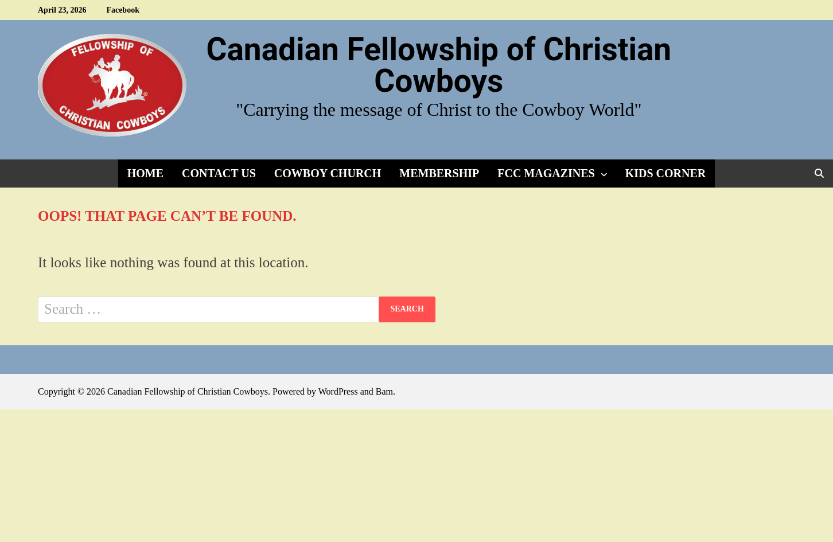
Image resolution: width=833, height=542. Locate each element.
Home (145, 173)
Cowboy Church (327, 173)
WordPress (338, 391)
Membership (439, 173)
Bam (384, 391)
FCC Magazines (545, 173)
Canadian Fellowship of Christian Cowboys (438, 65)
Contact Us (219, 173)
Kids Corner (665, 173)
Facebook (122, 10)
